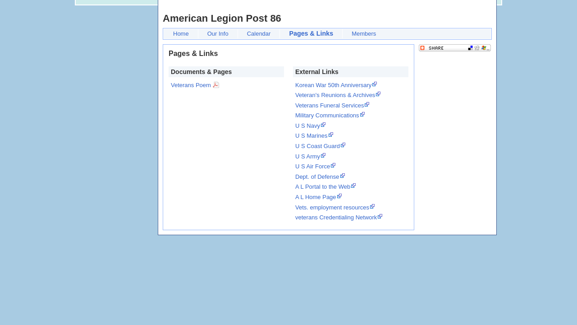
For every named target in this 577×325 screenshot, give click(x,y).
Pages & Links (311, 33)
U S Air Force (312, 166)
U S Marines (311, 135)
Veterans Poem (191, 85)
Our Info (218, 33)
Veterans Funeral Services (329, 105)
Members (364, 33)
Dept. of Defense (317, 176)
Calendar (259, 33)
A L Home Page (315, 197)
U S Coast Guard (317, 146)
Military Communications (327, 115)
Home (181, 33)
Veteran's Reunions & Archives (335, 95)
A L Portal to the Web (322, 186)
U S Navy (307, 125)
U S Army (307, 156)
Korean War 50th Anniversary (333, 85)
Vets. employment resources (332, 207)
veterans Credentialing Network (336, 217)
